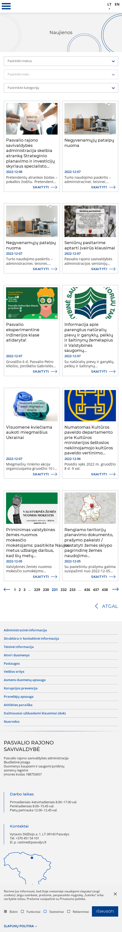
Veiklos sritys (14, 672)
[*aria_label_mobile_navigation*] (6, 6)
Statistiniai (54, 912)
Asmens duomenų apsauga (25, 680)
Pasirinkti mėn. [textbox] (19, 74)
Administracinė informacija (25, 630)
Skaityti (41, 187)
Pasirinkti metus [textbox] (20, 61)
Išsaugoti (105, 911)
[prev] (7, 589)
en (117, 4)
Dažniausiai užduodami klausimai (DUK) (35, 713)
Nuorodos (11, 722)
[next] (115, 589)
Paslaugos (12, 664)
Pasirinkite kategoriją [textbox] (23, 88)
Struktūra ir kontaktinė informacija (31, 639)
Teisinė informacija (19, 647)
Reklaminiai (78, 912)
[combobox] (61, 61)
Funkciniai (30, 912)
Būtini (11, 912)
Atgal (110, 606)
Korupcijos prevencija (21, 688)
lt (109, 4)
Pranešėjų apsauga (19, 697)
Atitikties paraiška (18, 705)
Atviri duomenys (17, 655)
